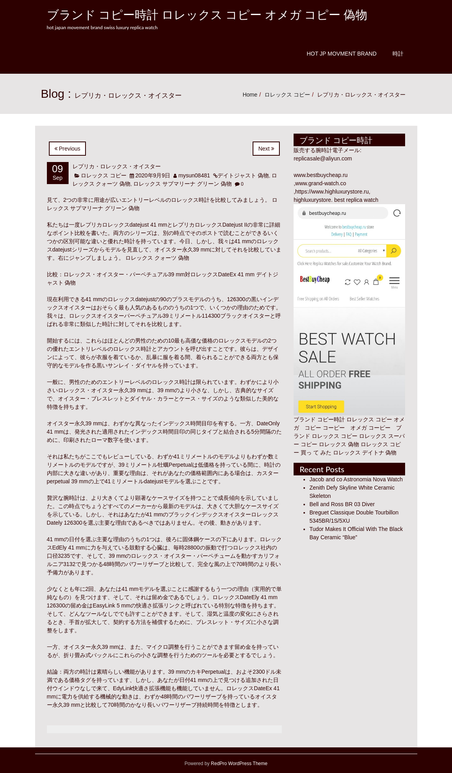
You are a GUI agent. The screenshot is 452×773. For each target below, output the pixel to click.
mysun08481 (194, 175)
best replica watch (356, 200)
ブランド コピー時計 (319, 419)
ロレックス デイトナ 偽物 (365, 452)
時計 (398, 53)
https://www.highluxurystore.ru (332, 191)
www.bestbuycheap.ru (321, 175)
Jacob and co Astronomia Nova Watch (356, 479)
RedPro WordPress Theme (239, 763)
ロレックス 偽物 (339, 444)
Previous (67, 148)
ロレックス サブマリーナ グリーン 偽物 (182, 184)
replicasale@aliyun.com (323, 158)
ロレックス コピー (287, 94)
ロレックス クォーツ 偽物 (157, 258)
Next (266, 148)
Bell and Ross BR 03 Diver (342, 504)
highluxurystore (312, 200)
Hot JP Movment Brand (341, 53)
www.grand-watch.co (320, 183)
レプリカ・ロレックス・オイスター (117, 166)
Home (250, 94)
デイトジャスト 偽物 (243, 175)
